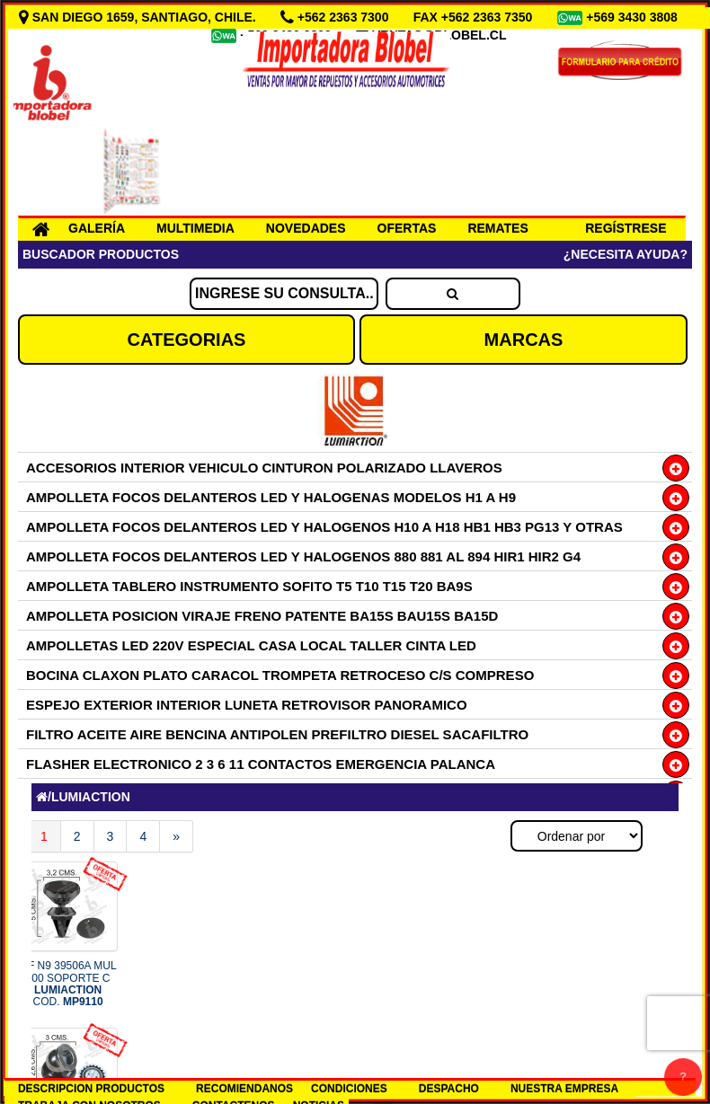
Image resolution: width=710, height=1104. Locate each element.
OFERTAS (407, 228)
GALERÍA (96, 228)
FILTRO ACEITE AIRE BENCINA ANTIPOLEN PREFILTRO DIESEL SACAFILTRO (277, 734)
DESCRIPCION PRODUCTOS (91, 1088)
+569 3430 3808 (633, 17)
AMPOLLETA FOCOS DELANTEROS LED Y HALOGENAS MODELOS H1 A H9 (271, 497)
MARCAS (524, 339)
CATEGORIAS (187, 339)
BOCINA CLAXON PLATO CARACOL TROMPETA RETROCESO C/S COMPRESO (280, 675)
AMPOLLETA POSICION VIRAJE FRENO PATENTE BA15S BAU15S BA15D (262, 615)
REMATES (497, 228)
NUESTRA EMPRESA (564, 1088)
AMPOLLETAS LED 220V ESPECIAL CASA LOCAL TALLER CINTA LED (251, 645)
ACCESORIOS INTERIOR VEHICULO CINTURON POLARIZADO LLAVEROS (264, 467)
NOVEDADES (306, 228)
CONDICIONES (349, 1088)
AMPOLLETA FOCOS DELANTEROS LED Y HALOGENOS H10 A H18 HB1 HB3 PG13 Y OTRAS (324, 526)
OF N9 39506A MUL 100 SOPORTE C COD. (68, 983)
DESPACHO (449, 1088)
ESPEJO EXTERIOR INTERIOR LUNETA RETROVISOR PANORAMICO (246, 704)
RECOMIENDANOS (244, 1088)
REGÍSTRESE (625, 228)
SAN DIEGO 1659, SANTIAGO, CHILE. (139, 17)
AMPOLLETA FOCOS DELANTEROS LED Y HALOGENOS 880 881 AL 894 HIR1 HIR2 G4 (303, 556)
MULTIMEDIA (195, 228)
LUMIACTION (90, 797)
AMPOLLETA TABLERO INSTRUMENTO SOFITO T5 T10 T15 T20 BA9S (249, 586)
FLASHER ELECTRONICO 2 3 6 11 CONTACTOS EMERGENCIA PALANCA (260, 764)
